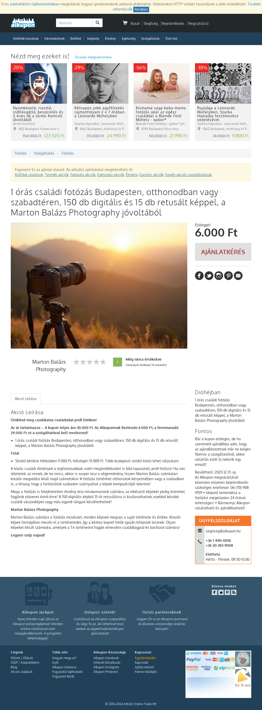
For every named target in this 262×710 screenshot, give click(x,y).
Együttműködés (145, 658)
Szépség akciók (82, 175)
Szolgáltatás (150, 38)
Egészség (128, 38)
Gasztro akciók (151, 175)
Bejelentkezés (173, 23)
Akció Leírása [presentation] (26, 398)
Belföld (75, 38)
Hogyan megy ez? (64, 658)
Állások (28, 658)
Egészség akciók (110, 175)
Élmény (110, 38)
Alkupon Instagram (106, 667)
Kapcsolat (141, 662)
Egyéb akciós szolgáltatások (188, 175)
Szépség (93, 38)
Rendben (141, 9)
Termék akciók (57, 175)
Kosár (131, 23)
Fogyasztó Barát (63, 676)
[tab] (26, 398)
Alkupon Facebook (106, 658)
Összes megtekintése (93, 57)
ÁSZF (14, 662)
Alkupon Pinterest (105, 672)
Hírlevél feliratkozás (107, 662)
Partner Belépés (146, 672)
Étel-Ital (172, 38)
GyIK (55, 662)
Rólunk (15, 658)
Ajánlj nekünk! (144, 667)
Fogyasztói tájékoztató (67, 672)
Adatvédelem (30, 662)
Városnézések (54, 38)
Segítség (151, 23)
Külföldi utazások (26, 38)
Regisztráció (198, 23)
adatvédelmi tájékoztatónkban (35, 4)
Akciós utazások (21, 672)
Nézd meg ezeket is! (41, 56)
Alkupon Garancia (64, 667)
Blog (14, 667)
